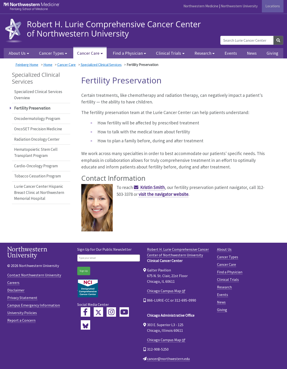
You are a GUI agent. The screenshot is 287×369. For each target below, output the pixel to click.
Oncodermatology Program (37, 118)
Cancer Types (227, 256)
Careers (13, 282)
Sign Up (84, 270)
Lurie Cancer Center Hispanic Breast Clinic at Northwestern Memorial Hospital (39, 192)
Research (224, 287)
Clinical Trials (228, 279)
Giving (272, 53)
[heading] (104, 30)
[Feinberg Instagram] (111, 312)
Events (231, 53)
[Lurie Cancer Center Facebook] (85, 312)
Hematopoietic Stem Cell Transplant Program (36, 152)
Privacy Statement (22, 297)
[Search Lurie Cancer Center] (247, 40)
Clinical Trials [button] (168, 53)
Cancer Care (66, 64)
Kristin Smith (152, 187)
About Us (224, 249)
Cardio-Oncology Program (36, 165)
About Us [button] (17, 53)
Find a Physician (229, 272)
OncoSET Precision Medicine (38, 128)
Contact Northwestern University (34, 275)
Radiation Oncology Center (36, 139)
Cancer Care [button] (88, 53)
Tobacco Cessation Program (37, 176)
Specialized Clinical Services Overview (38, 94)
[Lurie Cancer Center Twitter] (98, 312)
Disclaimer (15, 290)
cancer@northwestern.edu (168, 358)
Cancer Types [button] (51, 53)
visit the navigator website (163, 194)
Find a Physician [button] (128, 53)
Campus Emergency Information (33, 305)
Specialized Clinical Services (101, 64)
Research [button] (202, 53)
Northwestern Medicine (200, 6)
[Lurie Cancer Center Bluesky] (85, 325)
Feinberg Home (27, 64)
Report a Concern (21, 320)
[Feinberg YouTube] (124, 312)
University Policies (22, 312)
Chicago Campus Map (164, 290)
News (252, 53)
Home (47, 64)
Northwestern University (239, 6)
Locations (272, 6)
